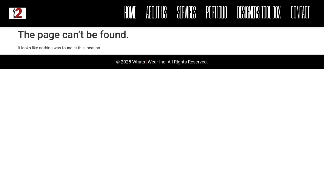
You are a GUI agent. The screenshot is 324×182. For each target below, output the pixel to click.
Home (130, 13)
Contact (300, 13)
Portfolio (216, 13)
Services (186, 13)
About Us (156, 13)
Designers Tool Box (259, 13)
